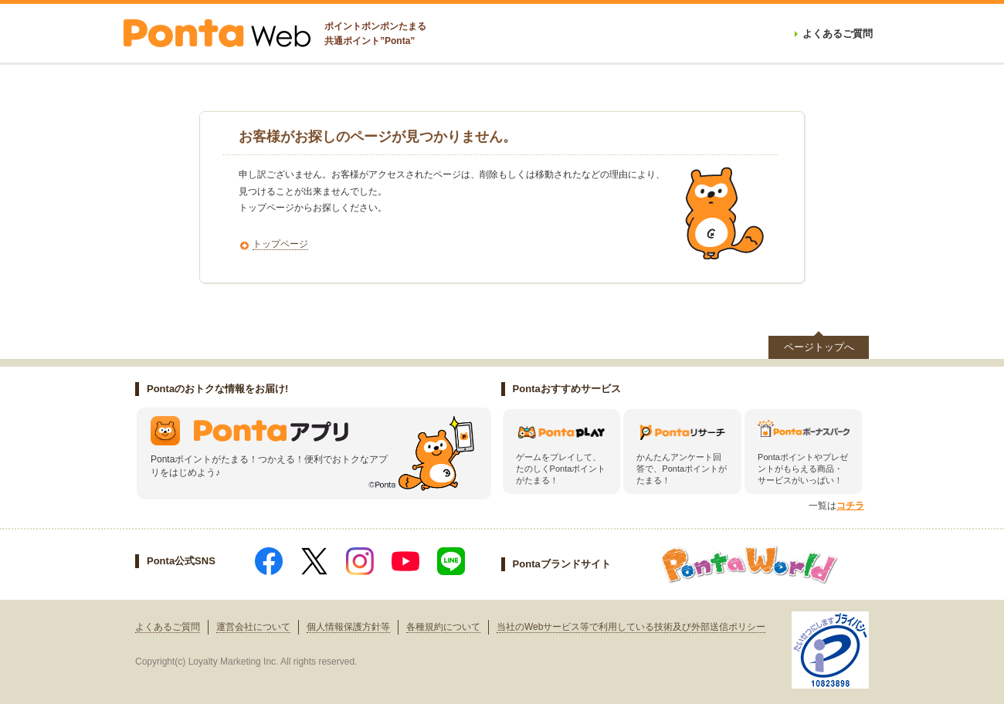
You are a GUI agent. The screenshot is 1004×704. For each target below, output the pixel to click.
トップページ (280, 244)
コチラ (850, 505)
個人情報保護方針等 (348, 626)
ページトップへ (819, 347)
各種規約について (443, 626)
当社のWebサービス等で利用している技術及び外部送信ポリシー (631, 626)
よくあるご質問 (167, 626)
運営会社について (253, 626)
